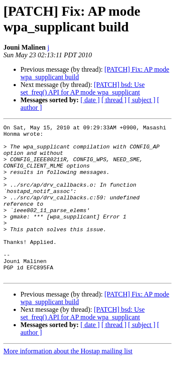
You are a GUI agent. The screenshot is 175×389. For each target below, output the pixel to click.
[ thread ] (113, 100)
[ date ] (90, 100)
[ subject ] (141, 100)
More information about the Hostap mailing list (67, 381)
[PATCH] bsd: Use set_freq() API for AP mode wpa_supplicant (82, 88)
